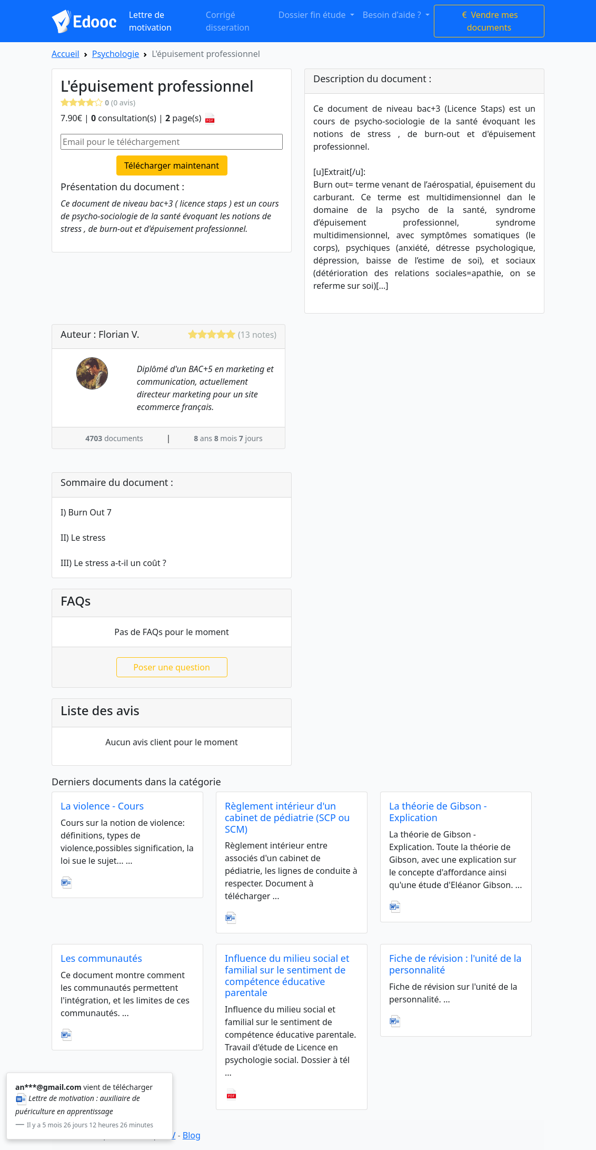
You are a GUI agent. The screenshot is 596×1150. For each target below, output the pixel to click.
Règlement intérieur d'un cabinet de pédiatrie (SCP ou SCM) (287, 817)
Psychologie (116, 54)
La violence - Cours (102, 806)
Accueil (66, 54)
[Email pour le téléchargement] (172, 142)
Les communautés (101, 958)
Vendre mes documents (489, 21)
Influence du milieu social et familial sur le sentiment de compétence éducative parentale (287, 975)
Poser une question (171, 667)
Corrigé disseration (228, 21)
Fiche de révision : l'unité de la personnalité (455, 964)
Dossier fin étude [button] (313, 15)
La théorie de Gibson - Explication (438, 812)
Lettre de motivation (150, 21)
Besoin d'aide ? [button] (393, 15)
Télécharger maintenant (171, 165)
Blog (192, 1135)
